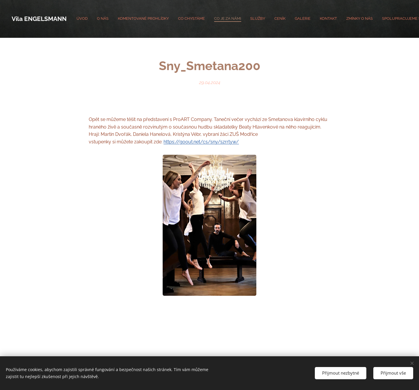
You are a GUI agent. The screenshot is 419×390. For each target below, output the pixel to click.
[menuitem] (316, 19)
